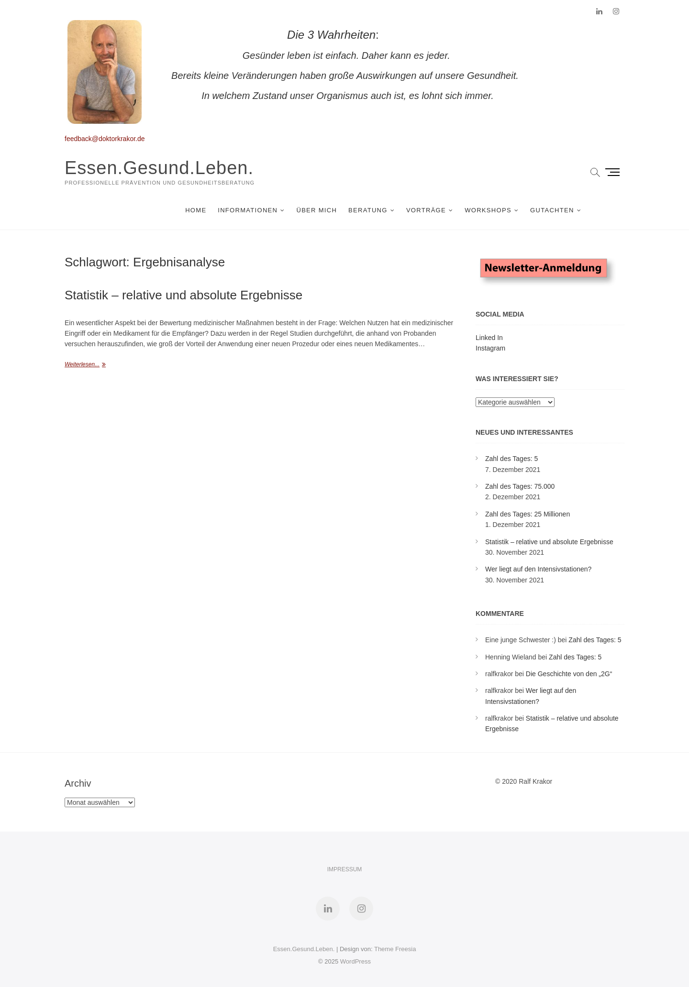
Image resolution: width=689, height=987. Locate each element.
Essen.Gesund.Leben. (159, 168)
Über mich (316, 210)
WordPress (355, 961)
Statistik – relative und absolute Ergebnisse (183, 295)
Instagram (490, 348)
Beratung (368, 210)
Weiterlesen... (82, 364)
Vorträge (426, 210)
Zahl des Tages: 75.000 (520, 486)
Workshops (488, 210)
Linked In (489, 337)
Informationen (248, 210)
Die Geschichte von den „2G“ (569, 674)
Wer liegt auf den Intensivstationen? (538, 569)
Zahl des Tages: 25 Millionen (527, 514)
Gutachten (552, 210)
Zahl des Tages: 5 (511, 458)
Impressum (344, 869)
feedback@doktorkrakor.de (105, 139)
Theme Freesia (395, 949)
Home (195, 210)
